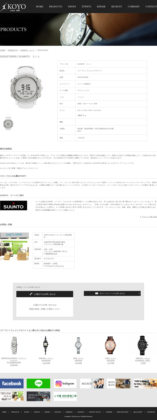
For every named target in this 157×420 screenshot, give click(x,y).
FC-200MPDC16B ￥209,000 (13, 361)
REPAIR (101, 6)
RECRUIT (116, 6)
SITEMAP (109, 412)
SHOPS (72, 6)
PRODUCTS (55, 6)
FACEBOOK (151, 412)
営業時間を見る (51, 254)
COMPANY (134, 6)
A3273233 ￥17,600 (110, 360)
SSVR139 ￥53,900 (78, 360)
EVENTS (86, 6)
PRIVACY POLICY (95, 412)
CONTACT (151, 6)
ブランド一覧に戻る (149, 217)
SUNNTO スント (27, 50)
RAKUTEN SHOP (122, 412)
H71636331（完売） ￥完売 (143, 360)
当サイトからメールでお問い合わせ (112, 293)
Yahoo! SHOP (137, 412)
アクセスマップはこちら (54, 266)
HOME (39, 6)
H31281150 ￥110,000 (46, 360)
